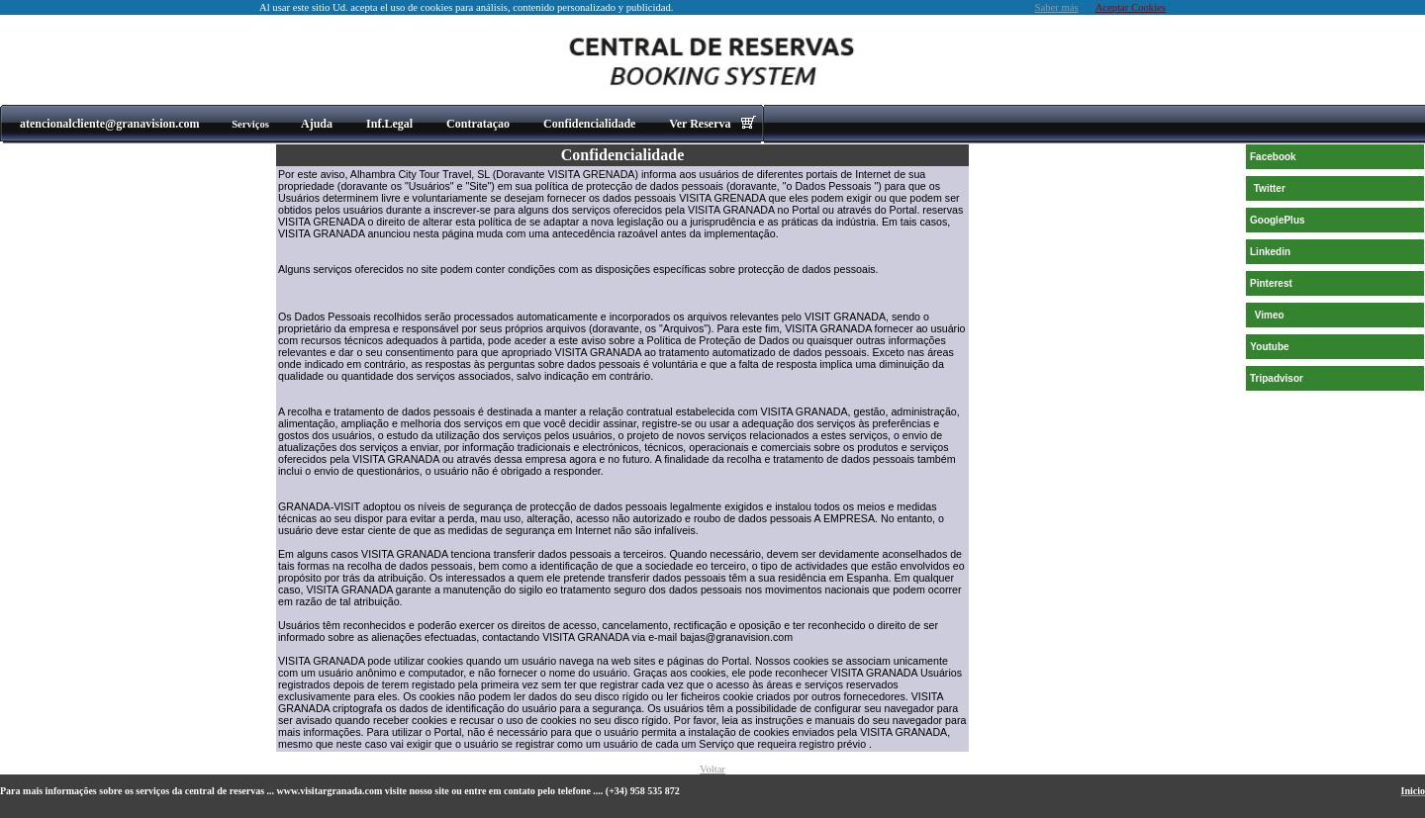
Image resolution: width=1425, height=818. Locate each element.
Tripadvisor (1276, 378)
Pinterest (1271, 283)
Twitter (1269, 188)
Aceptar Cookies (1130, 7)
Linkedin (1270, 251)
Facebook (1273, 156)
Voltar (712, 769)
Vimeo (1269, 315)
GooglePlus (1277, 220)
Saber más (1057, 7)
